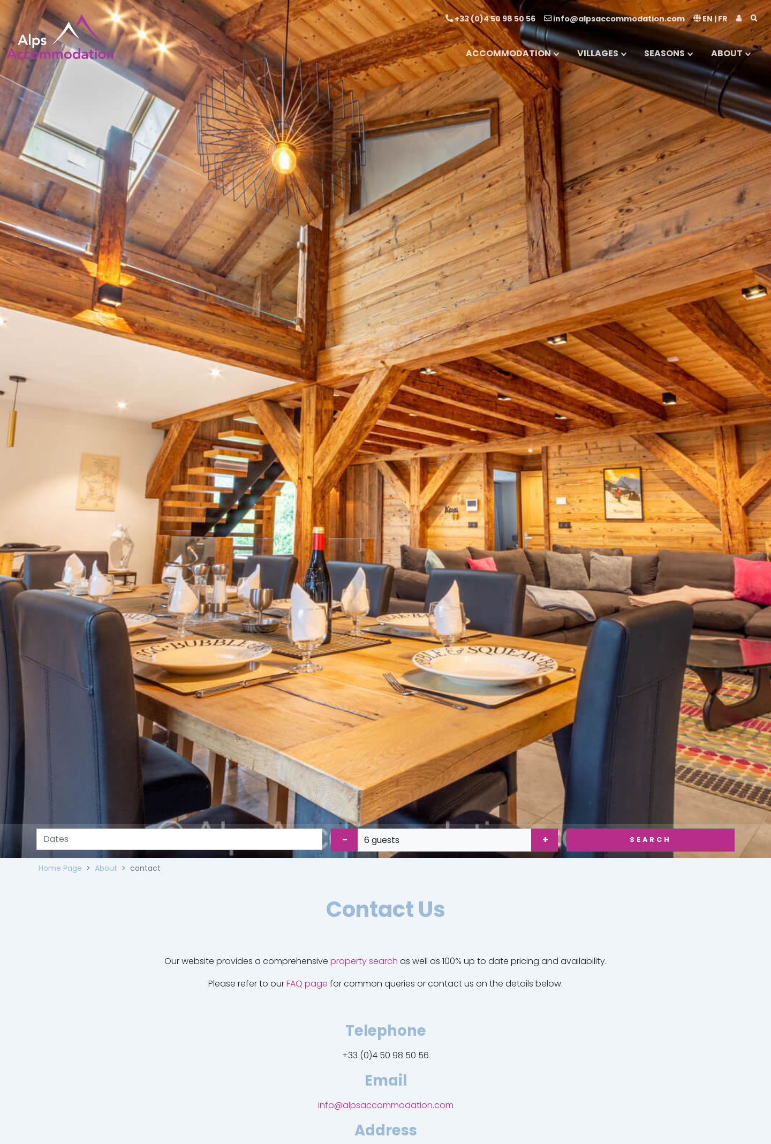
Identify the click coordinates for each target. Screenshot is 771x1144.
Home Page (60, 868)
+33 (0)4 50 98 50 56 (490, 18)
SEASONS (664, 53)
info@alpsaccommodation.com (614, 18)
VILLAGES (597, 53)
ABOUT (727, 53)
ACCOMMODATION (508, 53)
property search (364, 961)
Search (650, 839)
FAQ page (307, 983)
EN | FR (710, 18)
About (106, 868)
